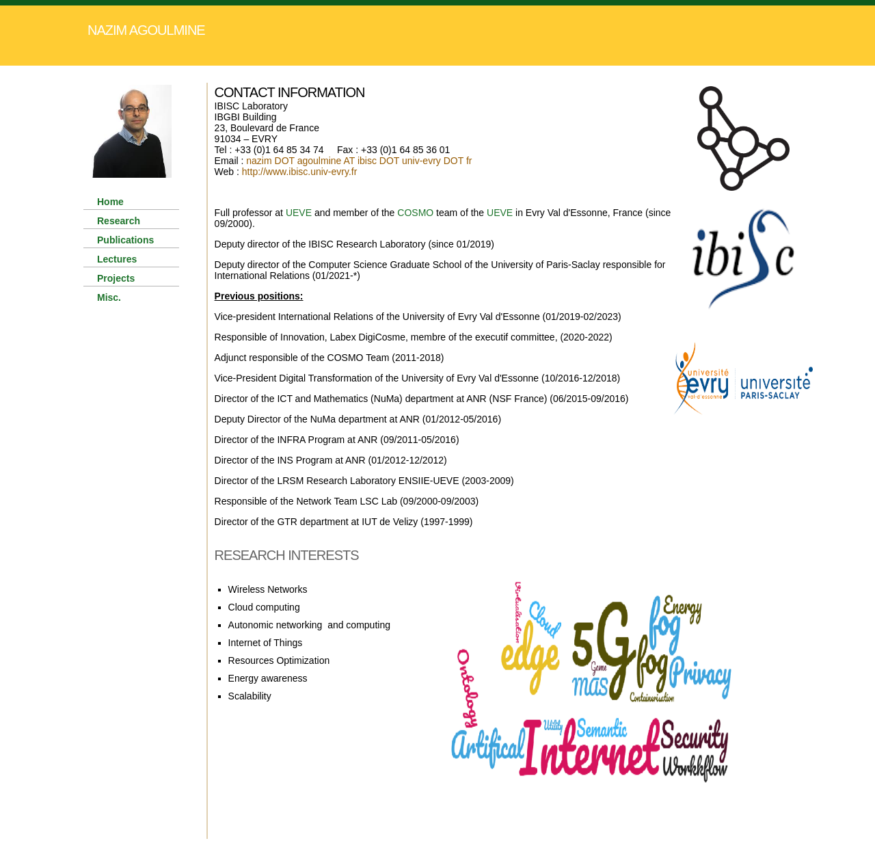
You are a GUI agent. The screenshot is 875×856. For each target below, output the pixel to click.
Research (118, 220)
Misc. (109, 297)
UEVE (299, 212)
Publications (125, 240)
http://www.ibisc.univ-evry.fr (300, 171)
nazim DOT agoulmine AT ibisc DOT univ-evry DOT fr (359, 160)
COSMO (415, 212)
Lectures (117, 259)
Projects (116, 278)
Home (110, 201)
